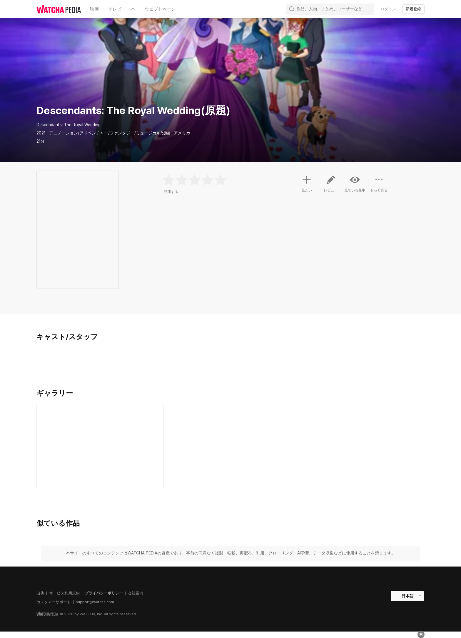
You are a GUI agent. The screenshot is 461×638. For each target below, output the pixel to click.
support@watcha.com (95, 602)
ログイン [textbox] (388, 9)
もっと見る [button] (379, 186)
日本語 (407, 596)
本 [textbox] (133, 9)
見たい (306, 183)
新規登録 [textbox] (413, 9)
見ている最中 (354, 183)
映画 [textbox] (94, 9)
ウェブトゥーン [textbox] (160, 9)
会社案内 (135, 593)
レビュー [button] (331, 186)
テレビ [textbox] (114, 9)
